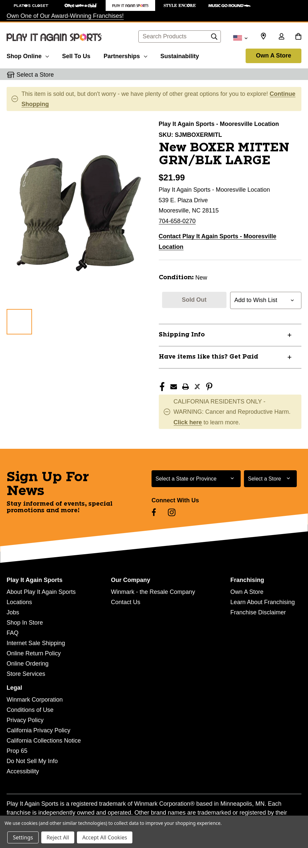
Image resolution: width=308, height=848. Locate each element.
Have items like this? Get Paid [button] (208, 357)
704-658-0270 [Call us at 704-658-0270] (177, 221)
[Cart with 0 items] (298, 37)
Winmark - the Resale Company (153, 592)
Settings (23, 837)
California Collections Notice (44, 740)
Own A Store (273, 55)
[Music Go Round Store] (229, 5)
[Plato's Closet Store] (31, 5)
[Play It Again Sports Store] (130, 5)
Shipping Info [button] (182, 335)
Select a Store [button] (35, 74)
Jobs (13, 612)
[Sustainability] (180, 55)
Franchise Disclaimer (258, 612)
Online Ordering (28, 663)
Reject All (58, 837)
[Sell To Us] (76, 55)
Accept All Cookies (104, 837)
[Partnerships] (125, 55)
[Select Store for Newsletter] (270, 478)
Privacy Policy (25, 720)
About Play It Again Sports (41, 592)
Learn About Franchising (262, 602)
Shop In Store (25, 622)
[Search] (214, 38)
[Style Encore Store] (180, 5)
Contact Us (125, 602)
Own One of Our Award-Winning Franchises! (65, 16)
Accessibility (23, 771)
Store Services (26, 674)
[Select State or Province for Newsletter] (196, 478)
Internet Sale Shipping (36, 643)
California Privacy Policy (38, 730)
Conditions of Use (30, 710)
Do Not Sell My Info (32, 761)
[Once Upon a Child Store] (81, 5)
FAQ (12, 633)
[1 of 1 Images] (19, 321)
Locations (19, 602)
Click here (188, 422)
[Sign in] (281, 37)
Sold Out (194, 299)
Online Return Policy (34, 653)
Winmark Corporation (35, 699)
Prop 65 (17, 751)
